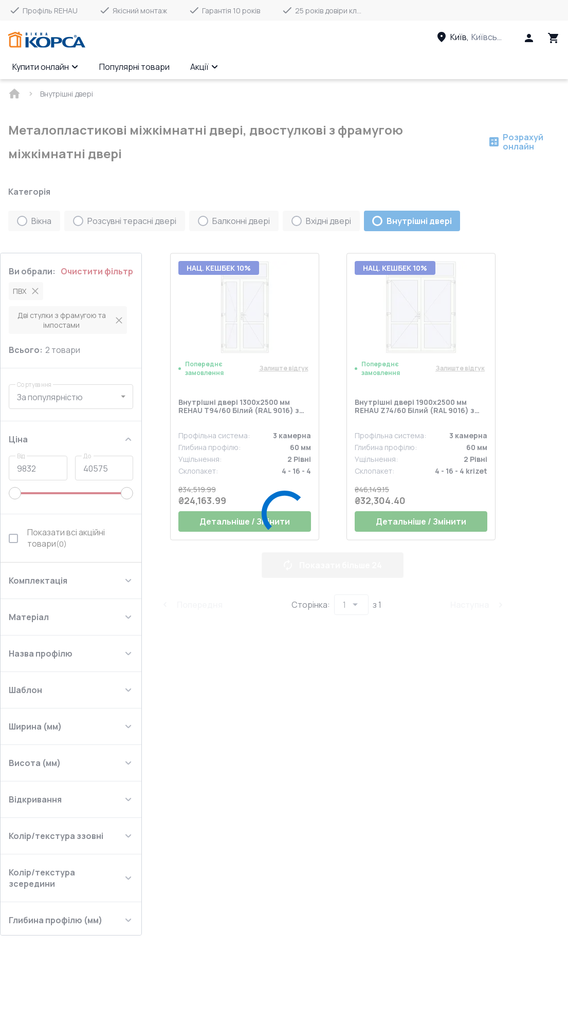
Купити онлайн (45, 66)
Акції (204, 66)
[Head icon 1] (529, 38)
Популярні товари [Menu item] (134, 66)
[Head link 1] (46, 40)
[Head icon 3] (553, 38)
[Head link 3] (479, 37)
